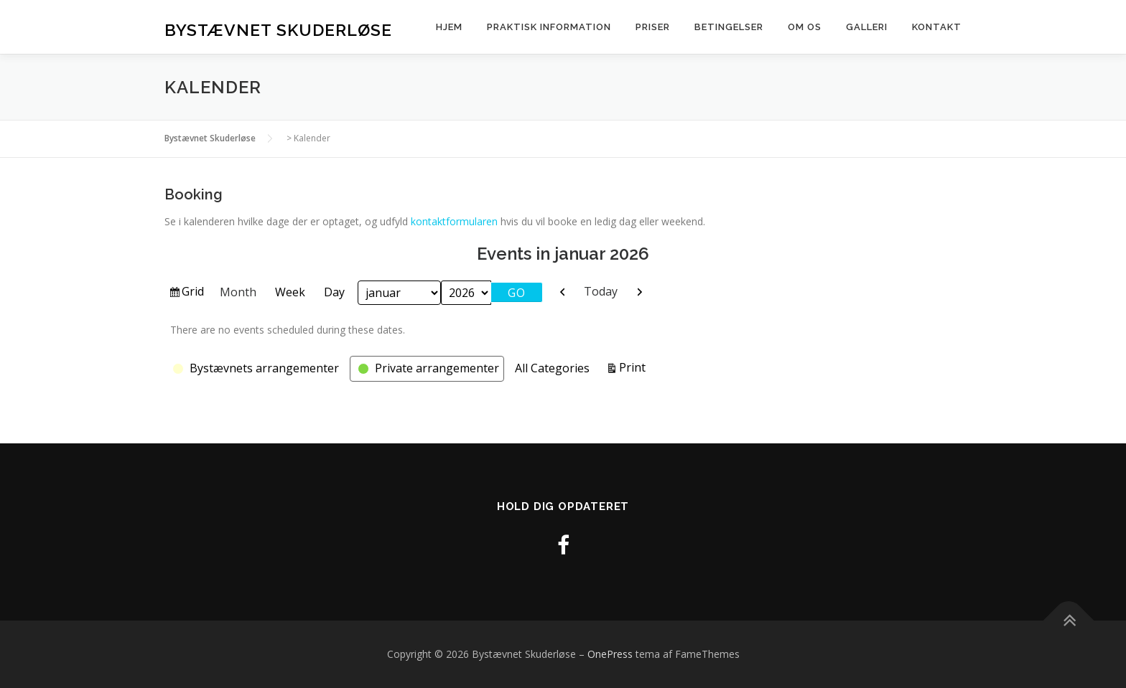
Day (334, 292)
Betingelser (728, 27)
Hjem (449, 27)
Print (634, 366)
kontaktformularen (454, 221)
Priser (653, 27)
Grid (193, 293)
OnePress (610, 654)
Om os (805, 27)
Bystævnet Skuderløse (278, 29)
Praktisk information (549, 27)
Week (290, 292)
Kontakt (937, 27)
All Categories (552, 368)
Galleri (867, 27)
